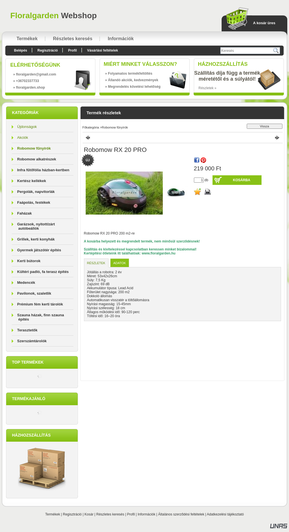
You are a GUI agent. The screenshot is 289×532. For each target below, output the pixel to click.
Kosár (89, 514)
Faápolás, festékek (33, 202)
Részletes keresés (110, 514)
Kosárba (241, 180)
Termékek (52, 514)
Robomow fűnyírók (34, 148)
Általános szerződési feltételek (181, 514)
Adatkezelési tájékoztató (225, 514)
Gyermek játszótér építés (39, 250)
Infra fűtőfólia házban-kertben (43, 170)
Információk (146, 514)
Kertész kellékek (31, 181)
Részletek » (207, 88)
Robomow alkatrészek (36, 159)
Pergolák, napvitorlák (36, 191)
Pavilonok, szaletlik (34, 293)
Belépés (20, 50)
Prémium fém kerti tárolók (40, 304)
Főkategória (91, 127)
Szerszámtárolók (32, 341)
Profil (131, 514)
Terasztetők (27, 330)
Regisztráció (72, 514)
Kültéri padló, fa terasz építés (43, 272)
